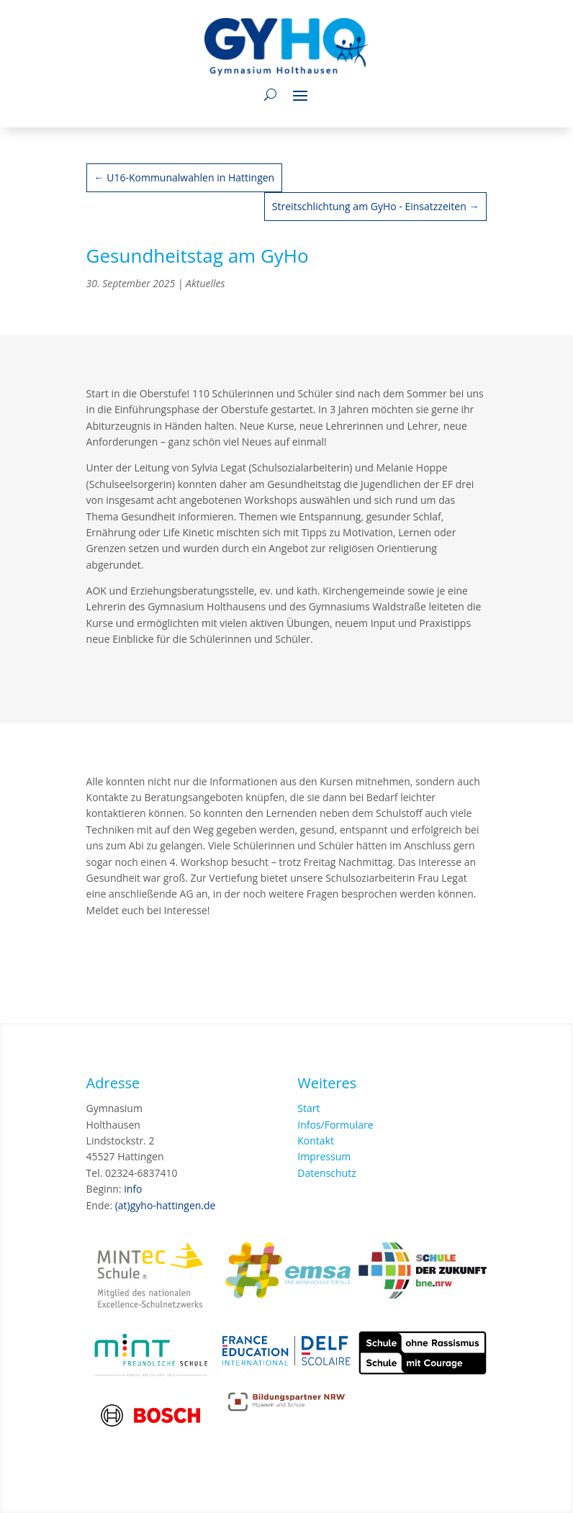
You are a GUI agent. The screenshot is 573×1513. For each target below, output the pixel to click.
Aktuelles (205, 283)
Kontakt (315, 1140)
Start (308, 1108)
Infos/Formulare (335, 1125)
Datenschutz (326, 1173)
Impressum (324, 1156)
